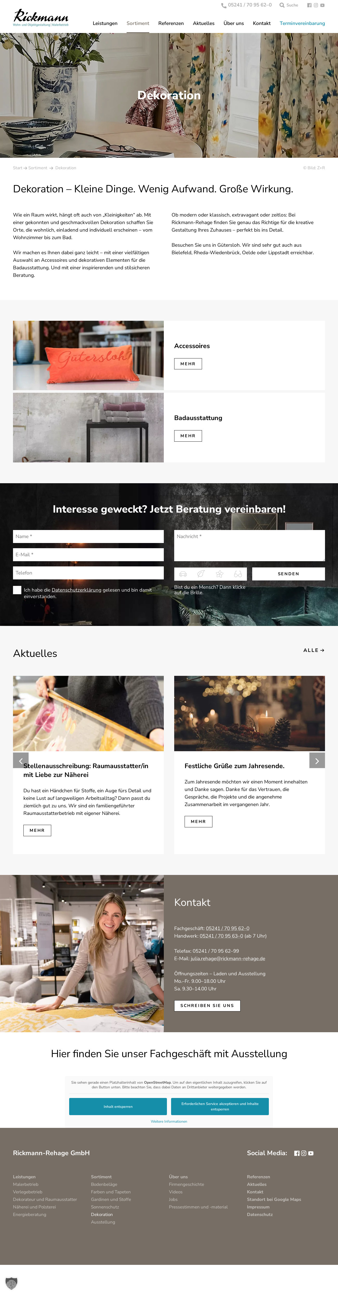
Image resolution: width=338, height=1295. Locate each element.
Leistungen (105, 23)
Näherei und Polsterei (34, 1207)
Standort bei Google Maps (274, 1199)
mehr (188, 364)
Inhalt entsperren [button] (118, 1106)
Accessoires (192, 346)
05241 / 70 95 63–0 (221, 936)
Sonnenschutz (105, 1207)
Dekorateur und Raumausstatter (45, 1199)
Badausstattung (198, 418)
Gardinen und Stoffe (111, 1199)
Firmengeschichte (186, 1184)
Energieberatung (29, 1215)
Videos (176, 1192)
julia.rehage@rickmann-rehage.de (228, 958)
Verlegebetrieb (27, 1192)
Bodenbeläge (104, 1184)
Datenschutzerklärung (76, 590)
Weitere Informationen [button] (169, 1121)
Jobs (173, 1199)
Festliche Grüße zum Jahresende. (234, 766)
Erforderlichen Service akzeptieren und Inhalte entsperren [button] (220, 1106)
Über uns (234, 23)
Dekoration (102, 1215)
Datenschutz (260, 1215)
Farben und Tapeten (111, 1192)
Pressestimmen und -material (198, 1207)
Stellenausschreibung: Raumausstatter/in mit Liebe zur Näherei (85, 770)
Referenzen (171, 23)
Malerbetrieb (25, 1184)
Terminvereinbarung (302, 23)
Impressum (258, 1207)
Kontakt (262, 23)
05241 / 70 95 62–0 (246, 5)
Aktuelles (203, 23)
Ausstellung (103, 1222)
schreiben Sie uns (207, 1006)
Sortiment (138, 23)
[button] (11, 1283)
